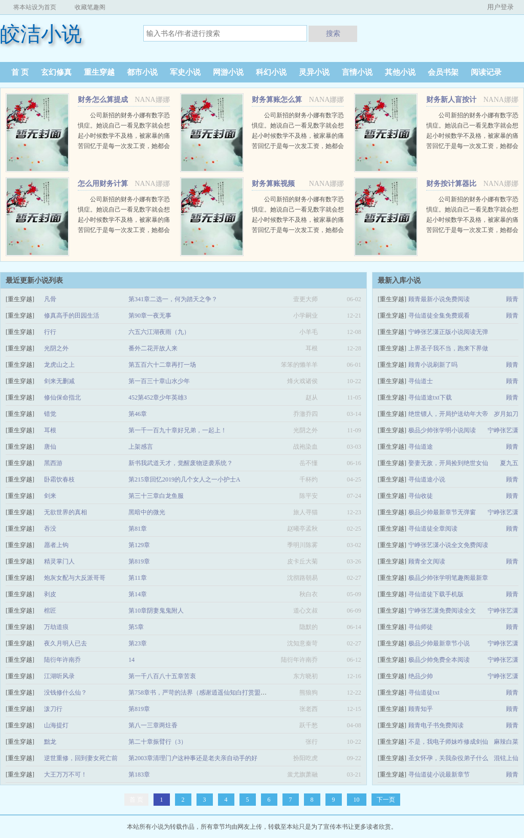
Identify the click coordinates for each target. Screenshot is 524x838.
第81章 (137, 528)
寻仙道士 (420, 381)
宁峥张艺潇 (503, 430)
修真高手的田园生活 (71, 315)
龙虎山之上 (59, 364)
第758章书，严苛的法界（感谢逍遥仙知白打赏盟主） (200, 692)
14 (131, 659)
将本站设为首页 (34, 7)
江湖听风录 (59, 676)
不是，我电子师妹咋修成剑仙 (448, 741)
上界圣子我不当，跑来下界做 (448, 348)
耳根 (50, 430)
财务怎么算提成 (103, 99)
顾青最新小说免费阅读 (439, 299)
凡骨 (50, 299)
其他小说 (400, 72)
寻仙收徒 (420, 495)
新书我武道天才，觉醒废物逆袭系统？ (180, 463)
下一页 (386, 799)
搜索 (333, 33)
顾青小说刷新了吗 (432, 364)
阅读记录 (486, 72)
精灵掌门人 (59, 561)
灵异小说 (314, 72)
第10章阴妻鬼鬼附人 (156, 610)
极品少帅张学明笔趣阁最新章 (448, 577)
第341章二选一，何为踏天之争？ (172, 299)
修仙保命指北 (62, 397)
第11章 (137, 577)
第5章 (136, 627)
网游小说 (228, 72)
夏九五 (509, 463)
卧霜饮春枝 (59, 479)
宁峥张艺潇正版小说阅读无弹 (448, 332)
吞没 (50, 528)
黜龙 (50, 741)
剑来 (50, 495)
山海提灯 (56, 725)
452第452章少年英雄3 (157, 397)
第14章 (137, 594)
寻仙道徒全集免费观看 (439, 315)
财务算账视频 (273, 183)
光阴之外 (56, 348)
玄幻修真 (56, 72)
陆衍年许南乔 (62, 659)
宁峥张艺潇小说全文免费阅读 (448, 545)
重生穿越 (99, 72)
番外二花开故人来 (153, 348)
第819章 (139, 561)
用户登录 (500, 7)
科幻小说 (271, 72)
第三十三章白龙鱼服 (156, 495)
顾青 (512, 299)
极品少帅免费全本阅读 (439, 659)
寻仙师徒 (420, 627)
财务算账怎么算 (277, 99)
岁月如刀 (506, 413)
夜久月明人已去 (65, 643)
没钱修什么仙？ (65, 692)
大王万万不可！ (65, 774)
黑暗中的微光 (146, 512)
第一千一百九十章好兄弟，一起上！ (177, 430)
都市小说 (142, 72)
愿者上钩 (56, 545)
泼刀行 (53, 709)
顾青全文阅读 (426, 561)
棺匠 (50, 610)
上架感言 (140, 446)
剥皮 (50, 594)
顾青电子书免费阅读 (436, 725)
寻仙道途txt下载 (430, 397)
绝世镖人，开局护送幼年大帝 (448, 413)
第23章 (137, 643)
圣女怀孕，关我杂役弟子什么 (448, 758)
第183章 (139, 774)
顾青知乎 (420, 709)
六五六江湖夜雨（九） (159, 332)
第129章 (139, 545)
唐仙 (50, 446)
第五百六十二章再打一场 (162, 364)
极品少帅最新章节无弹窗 (442, 512)
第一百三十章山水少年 (159, 381)
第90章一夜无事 (149, 315)
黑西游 (53, 463)
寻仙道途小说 (426, 479)
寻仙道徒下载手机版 (436, 594)
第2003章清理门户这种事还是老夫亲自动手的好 (192, 758)
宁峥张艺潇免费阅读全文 (442, 610)
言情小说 (357, 72)
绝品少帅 (420, 676)
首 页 (20, 72)
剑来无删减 (59, 381)
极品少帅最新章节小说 (439, 643)
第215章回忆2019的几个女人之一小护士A (184, 479)
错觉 (50, 413)
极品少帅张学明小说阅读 (442, 430)
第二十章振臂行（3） (157, 741)
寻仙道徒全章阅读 (432, 528)
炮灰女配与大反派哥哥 (74, 577)
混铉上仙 (506, 758)
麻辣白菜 (506, 741)
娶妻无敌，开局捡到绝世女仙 (448, 463)
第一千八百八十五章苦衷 (162, 676)
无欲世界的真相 (65, 512)
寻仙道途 (420, 446)
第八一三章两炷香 (153, 725)
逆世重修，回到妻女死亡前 (81, 758)
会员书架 (443, 72)
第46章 (137, 413)
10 (356, 799)
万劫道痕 (56, 627)
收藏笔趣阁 (90, 7)
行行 (50, 332)
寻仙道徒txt (424, 692)
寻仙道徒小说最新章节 (439, 774)
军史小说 (185, 72)
